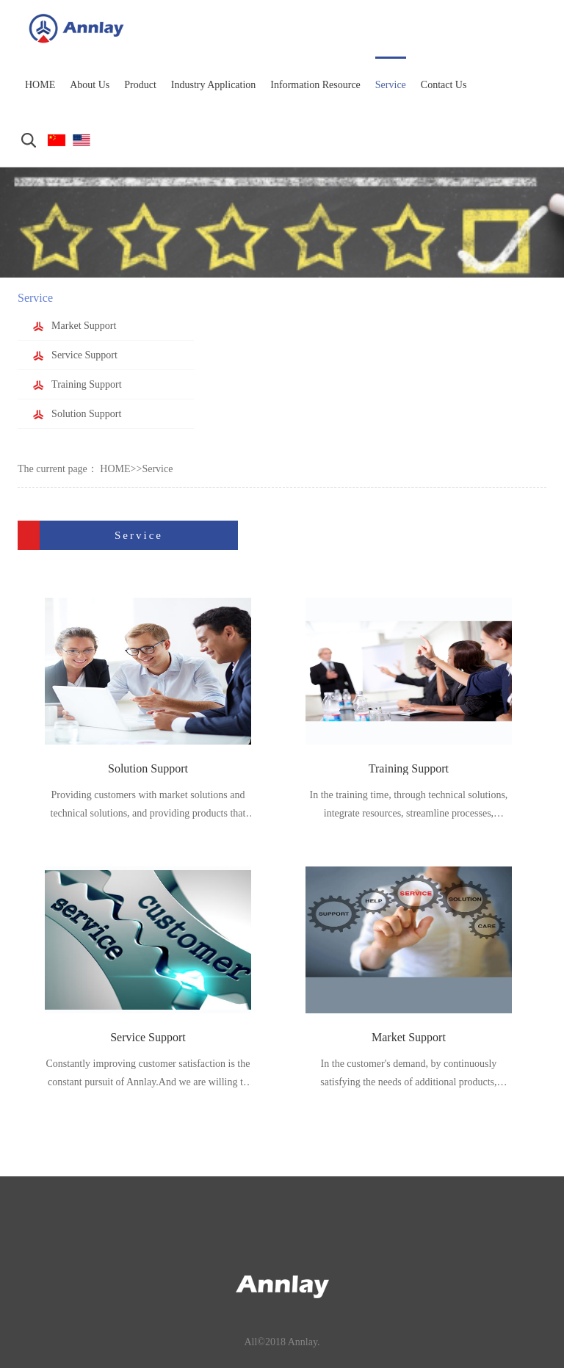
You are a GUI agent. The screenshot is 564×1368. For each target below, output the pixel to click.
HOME (115, 468)
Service (157, 468)
